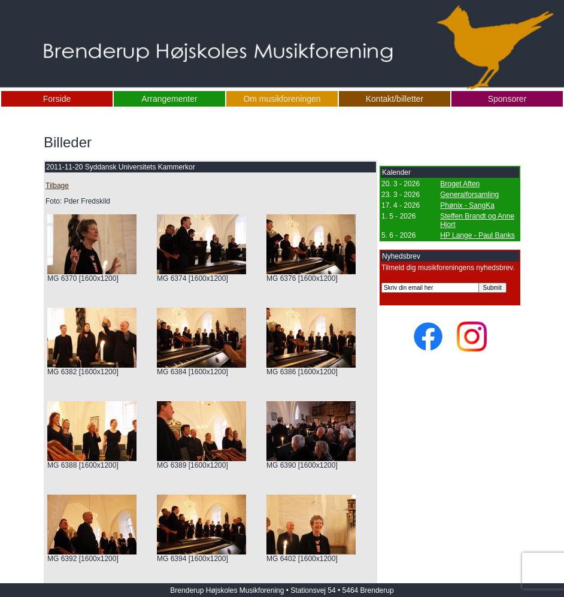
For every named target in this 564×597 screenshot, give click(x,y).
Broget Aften (460, 184)
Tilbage (57, 185)
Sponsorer (507, 99)
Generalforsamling (469, 194)
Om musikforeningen (281, 99)
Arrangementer (169, 99)
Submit (492, 287)
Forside (57, 99)
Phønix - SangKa (467, 205)
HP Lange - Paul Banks (477, 235)
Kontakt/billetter (395, 99)
